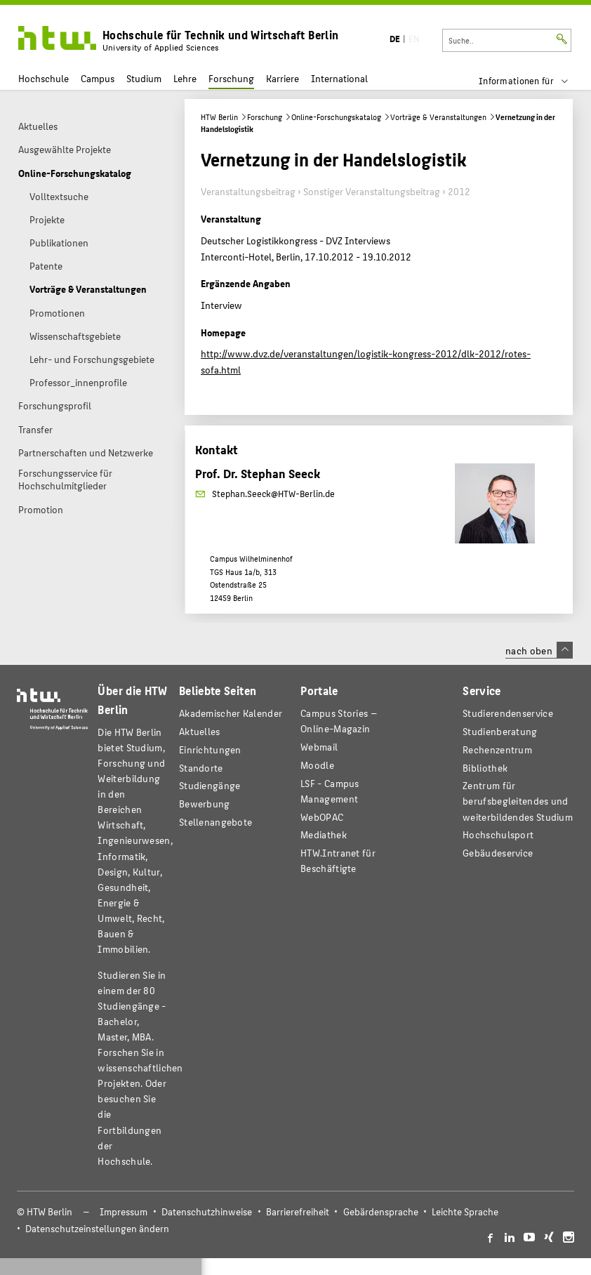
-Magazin (339, 721)
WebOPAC (321, 817)
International (339, 78)
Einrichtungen (210, 749)
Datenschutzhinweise (206, 1211)
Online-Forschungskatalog (336, 117)
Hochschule (43, 78)
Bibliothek (485, 767)
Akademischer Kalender (230, 713)
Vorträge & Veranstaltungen (438, 117)
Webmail (319, 746)
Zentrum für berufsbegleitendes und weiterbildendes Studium (518, 801)
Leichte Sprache (465, 1211)
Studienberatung (500, 731)
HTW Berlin (219, 117)
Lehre (185, 78)
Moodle (317, 765)
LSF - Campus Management (329, 791)
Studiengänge (210, 785)
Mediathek (323, 834)
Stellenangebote (215, 821)
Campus (97, 78)
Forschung (231, 78)
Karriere (282, 78)
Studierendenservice (508, 713)
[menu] (532, 81)
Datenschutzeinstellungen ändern (97, 1228)
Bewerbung (204, 803)
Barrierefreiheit (297, 1211)
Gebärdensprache (380, 1211)
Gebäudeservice (498, 852)
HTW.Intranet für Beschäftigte (338, 860)
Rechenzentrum (497, 749)
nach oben (539, 650)
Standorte (201, 767)
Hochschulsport (498, 834)
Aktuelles (199, 731)
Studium (143, 78)
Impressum (123, 1211)
